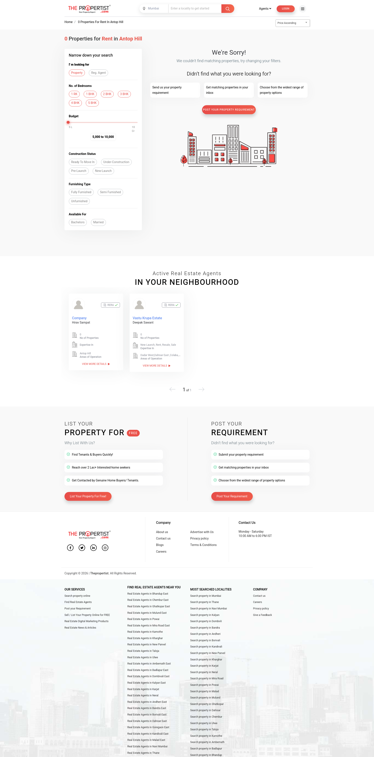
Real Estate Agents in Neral (142, 695)
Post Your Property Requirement (229, 110)
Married (98, 222)
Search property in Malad (204, 691)
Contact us (163, 538)
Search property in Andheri (205, 634)
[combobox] (154, 8)
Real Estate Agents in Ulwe (142, 657)
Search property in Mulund (205, 698)
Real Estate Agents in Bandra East (146, 708)
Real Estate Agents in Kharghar (145, 638)
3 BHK (124, 94)
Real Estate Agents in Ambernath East (149, 664)
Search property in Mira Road (206, 678)
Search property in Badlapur (206, 749)
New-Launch (103, 171)
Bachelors (77, 222)
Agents (265, 8)
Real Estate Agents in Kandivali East (148, 734)
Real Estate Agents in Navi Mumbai (147, 746)
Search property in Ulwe (203, 723)
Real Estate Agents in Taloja (143, 651)
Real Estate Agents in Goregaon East (148, 727)
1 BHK (90, 94)
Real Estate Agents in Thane (143, 753)
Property (77, 73)
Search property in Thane (204, 602)
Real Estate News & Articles (80, 628)
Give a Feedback (262, 615)
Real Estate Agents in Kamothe (145, 632)
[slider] (68, 122)
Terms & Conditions (203, 545)
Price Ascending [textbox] (286, 23)
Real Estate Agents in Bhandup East (147, 594)
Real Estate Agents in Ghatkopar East (148, 606)
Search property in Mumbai (205, 596)
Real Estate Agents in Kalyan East (146, 683)
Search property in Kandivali (206, 647)
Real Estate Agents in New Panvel (146, 644)
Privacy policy (199, 538)
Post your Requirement (77, 609)
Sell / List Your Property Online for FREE (87, 615)
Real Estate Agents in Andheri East (147, 702)
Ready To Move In (83, 162)
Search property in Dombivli (206, 621)
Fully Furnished (81, 192)
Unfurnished (79, 201)
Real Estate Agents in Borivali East (147, 715)
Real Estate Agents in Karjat (143, 689)
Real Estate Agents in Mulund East (147, 613)
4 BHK (75, 103)
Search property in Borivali (205, 640)
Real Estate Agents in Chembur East (148, 600)
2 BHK (107, 94)
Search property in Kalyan (204, 615)
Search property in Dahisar (205, 710)
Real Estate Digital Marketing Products (86, 621)
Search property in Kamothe (206, 736)
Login (285, 9)
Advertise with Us (202, 532)
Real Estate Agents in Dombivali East (148, 676)
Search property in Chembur (206, 717)
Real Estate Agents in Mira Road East (148, 625)
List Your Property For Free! (88, 496)
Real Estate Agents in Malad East (146, 740)
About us (162, 532)
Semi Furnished (110, 192)
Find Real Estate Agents (78, 602)
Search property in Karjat (204, 666)
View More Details (96, 364)
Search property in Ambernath (207, 742)
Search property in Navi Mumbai (208, 609)
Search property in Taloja (204, 729)
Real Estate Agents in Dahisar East (147, 721)
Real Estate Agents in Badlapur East (147, 670)
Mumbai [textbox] (153, 8)
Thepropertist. (99, 573)
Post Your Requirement (232, 496)
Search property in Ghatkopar (207, 704)
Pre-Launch (78, 171)
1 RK (74, 94)
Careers (161, 551)
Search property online (77, 596)
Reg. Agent (98, 73)
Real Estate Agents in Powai (143, 619)
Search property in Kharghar (206, 659)
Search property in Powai (204, 685)
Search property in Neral (204, 672)
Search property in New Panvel (207, 653)
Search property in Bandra (205, 628)
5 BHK (92, 103)
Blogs (160, 545)
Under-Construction (116, 162)
